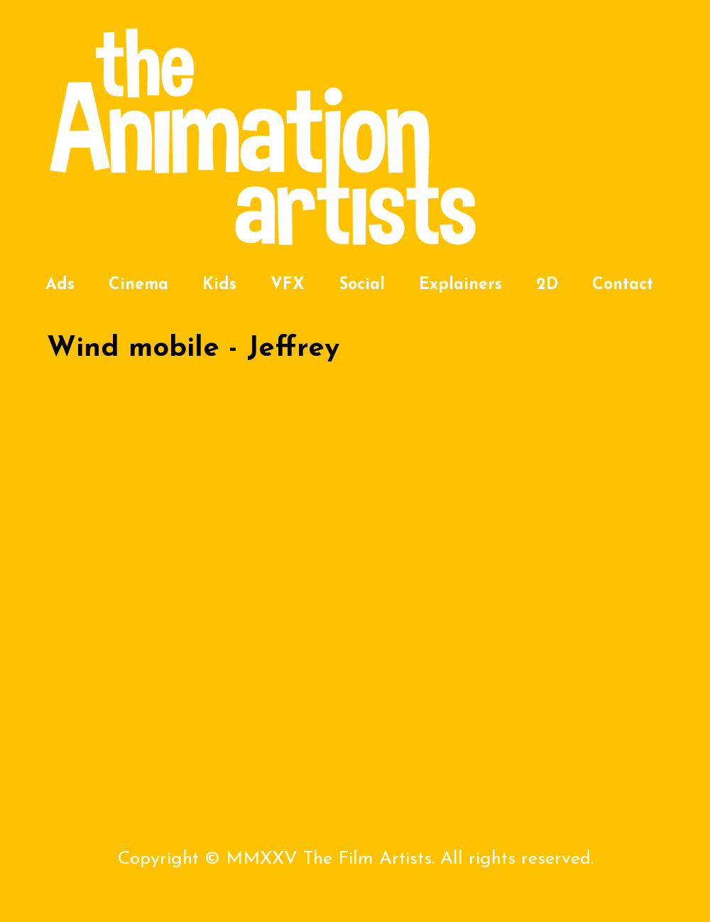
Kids (219, 285)
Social (362, 285)
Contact (622, 285)
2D (547, 285)
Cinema (138, 285)
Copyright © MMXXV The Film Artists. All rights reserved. (355, 859)
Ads (60, 285)
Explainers (460, 285)
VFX (288, 285)
